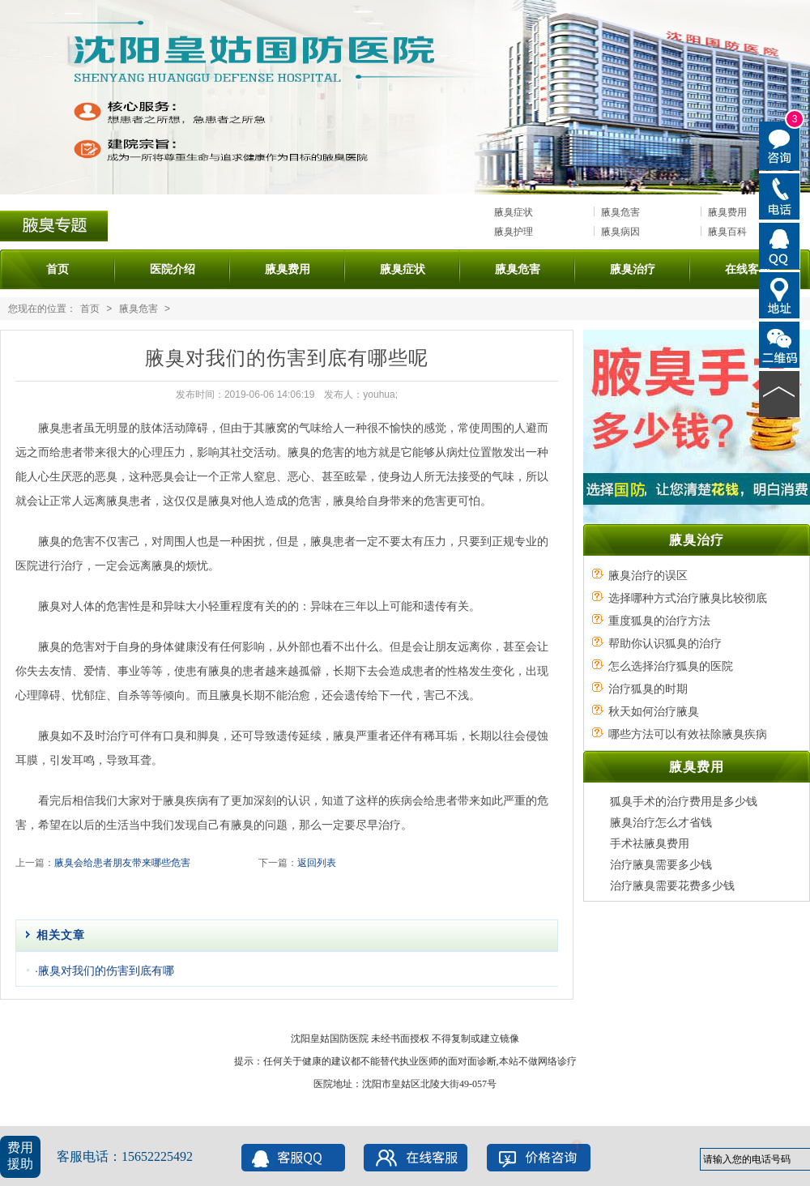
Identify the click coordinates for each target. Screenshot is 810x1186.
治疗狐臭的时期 (648, 688)
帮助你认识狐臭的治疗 (665, 643)
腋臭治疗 (632, 268)
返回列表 (316, 862)
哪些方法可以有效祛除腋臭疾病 (687, 733)
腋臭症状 (513, 212)
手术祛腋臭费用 (649, 843)
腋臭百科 (727, 231)
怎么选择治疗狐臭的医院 (670, 665)
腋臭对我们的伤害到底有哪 (106, 970)
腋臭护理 (513, 231)
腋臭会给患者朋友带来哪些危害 (122, 862)
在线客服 (747, 268)
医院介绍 (172, 268)
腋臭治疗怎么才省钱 (661, 822)
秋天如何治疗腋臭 (653, 711)
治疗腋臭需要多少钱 (661, 864)
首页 (57, 268)
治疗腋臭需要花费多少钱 (672, 885)
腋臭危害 (620, 212)
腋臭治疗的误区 (648, 575)
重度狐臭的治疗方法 (659, 620)
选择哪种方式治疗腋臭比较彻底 (687, 597)
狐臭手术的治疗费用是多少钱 (683, 801)
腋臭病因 (620, 231)
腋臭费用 (727, 212)
